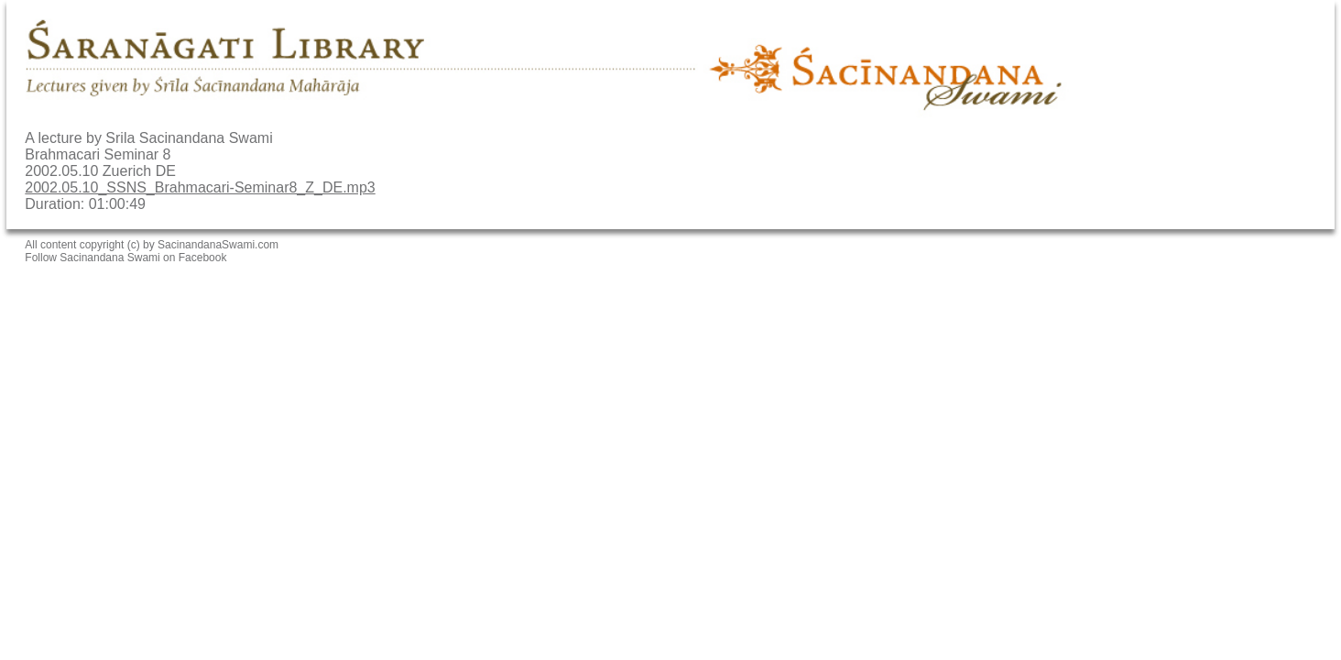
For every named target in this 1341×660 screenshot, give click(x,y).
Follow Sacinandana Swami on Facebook (125, 257)
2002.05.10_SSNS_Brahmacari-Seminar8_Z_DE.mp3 (200, 187)
